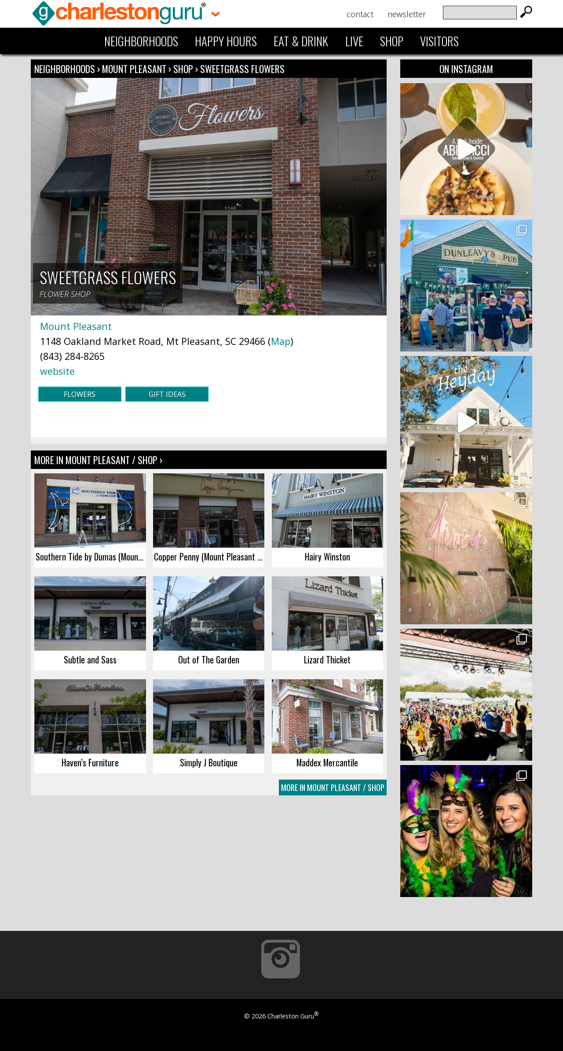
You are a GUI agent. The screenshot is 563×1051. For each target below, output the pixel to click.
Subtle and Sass (90, 659)
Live (354, 41)
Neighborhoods (141, 41)
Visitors (439, 41)
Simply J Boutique (209, 762)
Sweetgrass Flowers (242, 69)
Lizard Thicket (327, 659)
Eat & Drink (301, 41)
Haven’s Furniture (90, 762)
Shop (391, 41)
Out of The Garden (208, 659)
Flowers (79, 394)
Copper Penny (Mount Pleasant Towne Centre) (209, 556)
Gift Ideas (167, 394)
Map (280, 341)
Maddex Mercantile (327, 762)
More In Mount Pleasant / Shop (332, 787)
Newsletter (407, 14)
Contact (360, 14)
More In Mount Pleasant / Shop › (98, 460)
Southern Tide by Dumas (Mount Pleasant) (91, 556)
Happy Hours (226, 41)
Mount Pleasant (135, 69)
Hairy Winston (327, 556)
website (57, 371)
